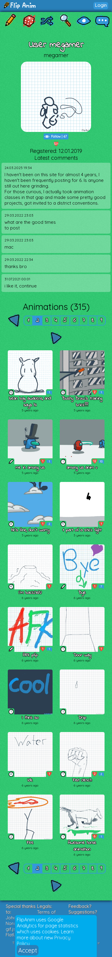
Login (101, 5)
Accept (27, 950)
